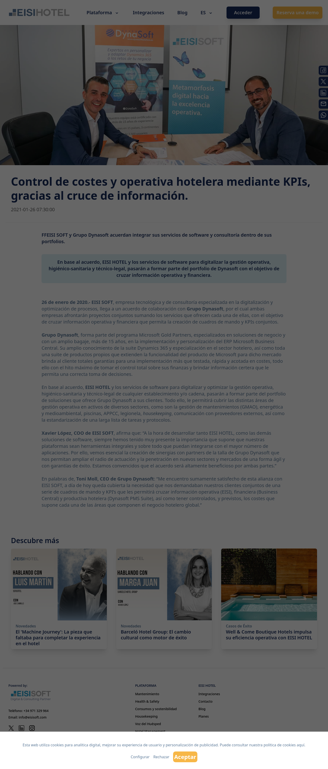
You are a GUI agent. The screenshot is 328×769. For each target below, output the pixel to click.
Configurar (140, 756)
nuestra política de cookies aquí (276, 745)
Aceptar (185, 757)
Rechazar (161, 756)
